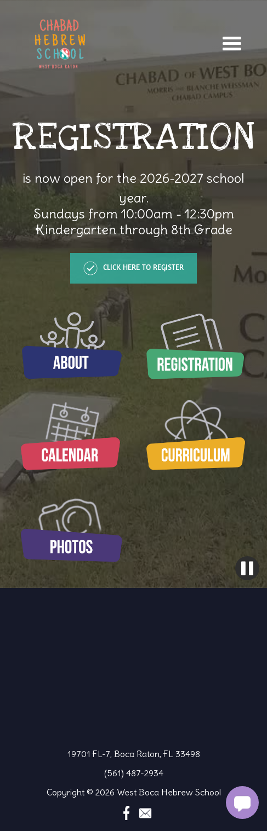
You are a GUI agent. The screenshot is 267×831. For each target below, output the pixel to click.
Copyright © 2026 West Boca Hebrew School (134, 792)
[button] (232, 43)
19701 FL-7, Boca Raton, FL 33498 (133, 753)
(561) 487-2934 (133, 772)
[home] (57, 43)
